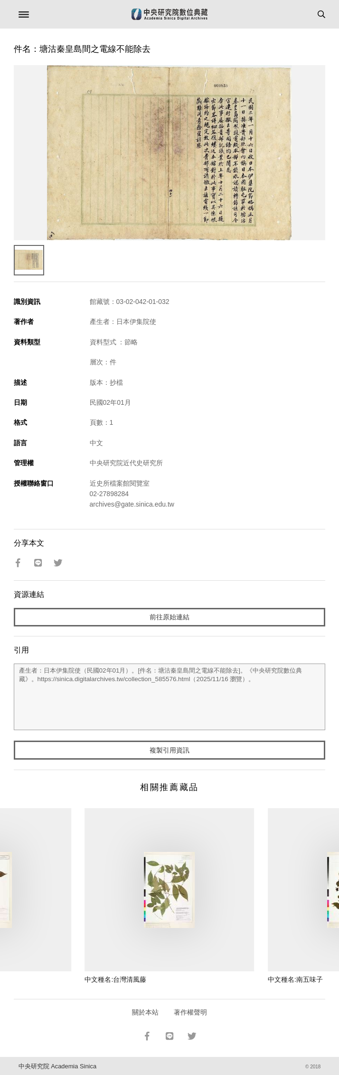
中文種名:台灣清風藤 (115, 979)
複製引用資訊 (169, 750)
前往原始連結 (169, 617)
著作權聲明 (190, 1012)
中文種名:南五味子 (295, 979)
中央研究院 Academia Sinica (57, 1066)
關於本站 (145, 1012)
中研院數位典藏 (169, 14)
